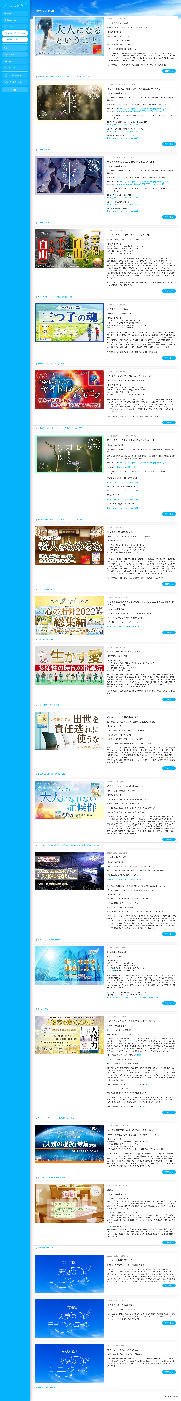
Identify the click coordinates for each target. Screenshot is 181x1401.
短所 (43, 774)
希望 (39, 1009)
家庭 (43, 1248)
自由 (70, 297)
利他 (68, 845)
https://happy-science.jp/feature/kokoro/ (123, 626)
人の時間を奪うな (76, 845)
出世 (63, 774)
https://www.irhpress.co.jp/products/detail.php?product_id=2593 (145, 462)
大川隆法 (112, 970)
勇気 (53, 428)
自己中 (59, 845)
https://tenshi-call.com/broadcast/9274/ (122, 482)
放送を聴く (169, 71)
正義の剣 (68, 428)
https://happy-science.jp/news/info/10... (124, 879)
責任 (57, 76)
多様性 (58, 297)
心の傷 (55, 519)
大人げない (87, 76)
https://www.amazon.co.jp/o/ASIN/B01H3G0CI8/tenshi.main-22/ (139, 184)
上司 (45, 705)
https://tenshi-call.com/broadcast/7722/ (122, 211)
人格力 (59, 1118)
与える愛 (41, 845)
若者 (43, 589)
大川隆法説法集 (43, 149)
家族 (47, 1387)
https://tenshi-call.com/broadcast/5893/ (122, 499)
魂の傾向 (41, 363)
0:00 (108, 886)
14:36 (139, 1055)
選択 (52, 939)
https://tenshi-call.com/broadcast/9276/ (122, 197)
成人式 (79, 76)
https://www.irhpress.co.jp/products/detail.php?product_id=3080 (145, 108)
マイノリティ (50, 297)
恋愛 (39, 1248)
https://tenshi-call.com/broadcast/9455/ (122, 124)
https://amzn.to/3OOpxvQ (125, 467)
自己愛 (47, 845)
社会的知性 (88, 845)
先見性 (65, 1118)
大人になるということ (68, 76)
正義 (81, 428)
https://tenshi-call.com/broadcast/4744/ (122, 508)
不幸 (51, 519)
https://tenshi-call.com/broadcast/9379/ (122, 131)
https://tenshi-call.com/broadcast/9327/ (122, 138)
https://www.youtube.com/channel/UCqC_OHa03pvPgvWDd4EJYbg (132, 997)
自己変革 (41, 519)
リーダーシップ (43, 1118)
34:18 (147, 1084)
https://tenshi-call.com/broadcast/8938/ (122, 204)
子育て (48, 1248)
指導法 (50, 705)
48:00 (145, 1106)
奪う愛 (53, 845)
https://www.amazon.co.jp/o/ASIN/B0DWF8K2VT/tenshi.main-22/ (140, 111)
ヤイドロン (60, 428)
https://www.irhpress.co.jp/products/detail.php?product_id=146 (144, 181)
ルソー (55, 363)
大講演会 (58, 939)
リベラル (41, 297)
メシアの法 (49, 639)
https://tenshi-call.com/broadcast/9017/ (122, 491)
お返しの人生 (50, 76)
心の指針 (64, 297)
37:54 (109, 1088)
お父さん (41, 1387)
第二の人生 (70, 519)
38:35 (109, 1226)
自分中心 (41, 76)
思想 (47, 363)
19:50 (109, 1059)
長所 (39, 774)
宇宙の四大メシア (44, 428)
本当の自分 (79, 519)
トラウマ (62, 519)
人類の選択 (51, 1177)
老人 (55, 589)
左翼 (51, 363)
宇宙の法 (75, 428)
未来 (46, 1009)
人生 (39, 589)
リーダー (53, 1118)
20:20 (109, 1213)
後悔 (47, 519)
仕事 (57, 705)
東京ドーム (42, 939)
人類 (48, 939)
